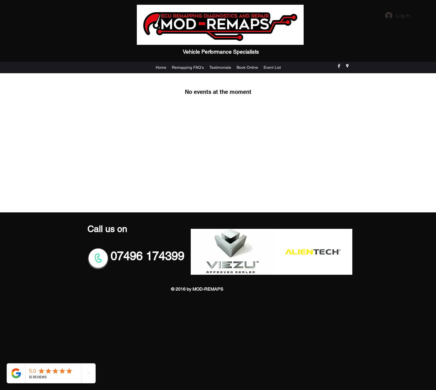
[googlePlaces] (347, 66)
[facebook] (339, 66)
